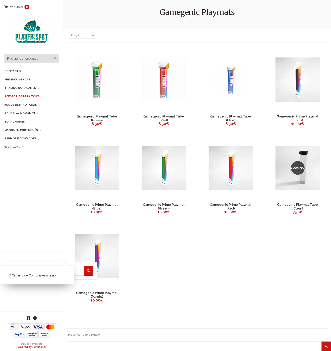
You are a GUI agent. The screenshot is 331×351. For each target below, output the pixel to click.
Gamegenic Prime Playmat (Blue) (97, 206)
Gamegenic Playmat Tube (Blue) (230, 118)
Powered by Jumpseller (31, 347)
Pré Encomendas (17, 79)
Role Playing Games (19, 113)
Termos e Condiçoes (20, 138)
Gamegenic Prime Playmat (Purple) (97, 295)
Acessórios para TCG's (21, 96)
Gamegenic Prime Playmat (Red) (230, 206)
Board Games (14, 121)
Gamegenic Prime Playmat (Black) (297, 118)
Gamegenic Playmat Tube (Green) (96, 118)
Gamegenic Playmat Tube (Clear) (297, 206)
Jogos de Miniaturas (20, 104)
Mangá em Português (21, 130)
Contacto (12, 71)
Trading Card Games (20, 87)
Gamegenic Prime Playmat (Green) (163, 206)
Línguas (12, 146)
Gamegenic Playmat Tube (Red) (163, 118)
